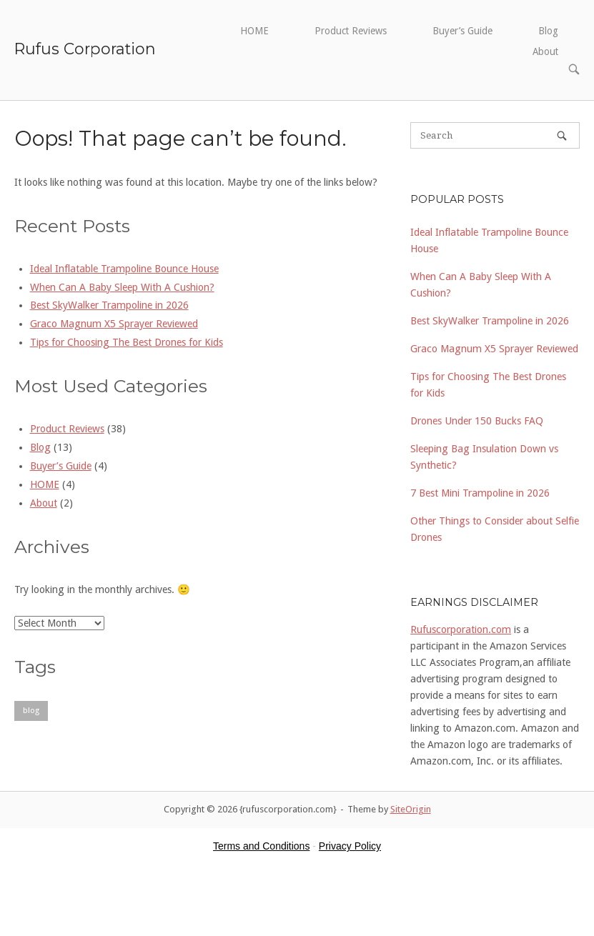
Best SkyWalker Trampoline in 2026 (109, 305)
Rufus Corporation (85, 48)
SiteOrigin (410, 809)
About (545, 51)
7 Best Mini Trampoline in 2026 (480, 493)
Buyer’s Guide (462, 30)
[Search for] (495, 135)
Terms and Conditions (261, 846)
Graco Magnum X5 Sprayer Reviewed (114, 323)
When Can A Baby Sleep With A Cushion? (122, 287)
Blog (548, 30)
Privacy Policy (350, 846)
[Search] (562, 135)
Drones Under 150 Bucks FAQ (476, 421)
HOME (254, 30)
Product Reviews (351, 30)
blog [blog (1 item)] (31, 710)
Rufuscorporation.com (460, 629)
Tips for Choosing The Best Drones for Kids (126, 342)
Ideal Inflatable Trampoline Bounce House (124, 268)
